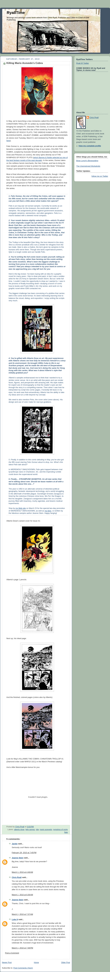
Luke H (15, 919)
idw (37, 830)
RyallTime (16, 12)
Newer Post (7, 962)
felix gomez (30, 830)
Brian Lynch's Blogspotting (87, 161)
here (8, 141)
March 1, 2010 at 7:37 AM (22, 914)
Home (36, 962)
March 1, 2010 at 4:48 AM (22, 872)
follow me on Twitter (100, 176)
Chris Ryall (17, 877)
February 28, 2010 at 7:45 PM (24, 853)
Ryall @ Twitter (82, 63)
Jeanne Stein (17, 858)
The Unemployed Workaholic (88, 166)
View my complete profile (89, 146)
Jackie (15, 844)
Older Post (65, 962)
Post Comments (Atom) (23, 968)
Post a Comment (12, 953)
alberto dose (19, 830)
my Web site (20, 508)
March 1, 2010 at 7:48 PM (22, 948)
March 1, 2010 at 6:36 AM (22, 895)
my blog (48, 511)
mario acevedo (46, 830)
